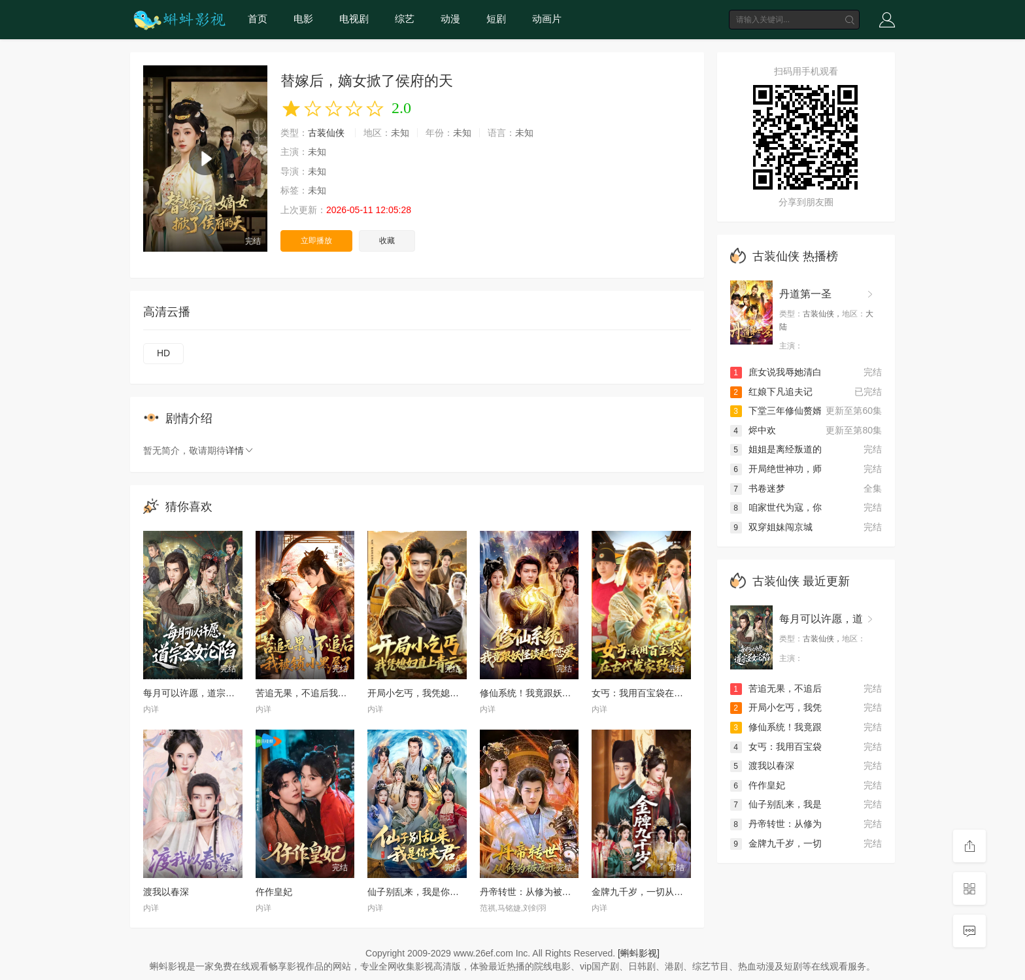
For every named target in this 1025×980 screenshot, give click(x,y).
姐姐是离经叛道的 (776, 449)
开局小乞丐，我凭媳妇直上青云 (431, 693)
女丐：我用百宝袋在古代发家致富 (660, 693)
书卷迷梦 (757, 488)
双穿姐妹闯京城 (771, 527)
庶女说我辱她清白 (776, 372)
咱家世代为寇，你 (776, 507)
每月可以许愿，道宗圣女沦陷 (202, 693)
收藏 (387, 240)
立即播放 (316, 240)
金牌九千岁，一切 (776, 843)
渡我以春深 (166, 892)
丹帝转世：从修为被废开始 (535, 892)
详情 (240, 450)
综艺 (404, 18)
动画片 (547, 18)
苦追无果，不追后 (776, 688)
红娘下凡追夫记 (771, 391)
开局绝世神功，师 (776, 469)
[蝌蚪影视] (639, 953)
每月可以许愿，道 (821, 618)
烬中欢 (753, 430)
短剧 (496, 18)
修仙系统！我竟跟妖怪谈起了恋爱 (548, 693)
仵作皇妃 (274, 892)
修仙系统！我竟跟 (776, 727)
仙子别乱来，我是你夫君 (417, 892)
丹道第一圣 (805, 293)
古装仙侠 (326, 132)
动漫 (450, 18)
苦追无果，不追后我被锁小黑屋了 (324, 693)
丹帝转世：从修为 (776, 824)
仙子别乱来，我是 (776, 804)
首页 (257, 18)
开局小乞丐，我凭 (776, 707)
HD (163, 353)
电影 (303, 18)
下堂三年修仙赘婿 (776, 410)
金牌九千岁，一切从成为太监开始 (660, 892)
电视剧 (354, 18)
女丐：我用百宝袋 (776, 746)
